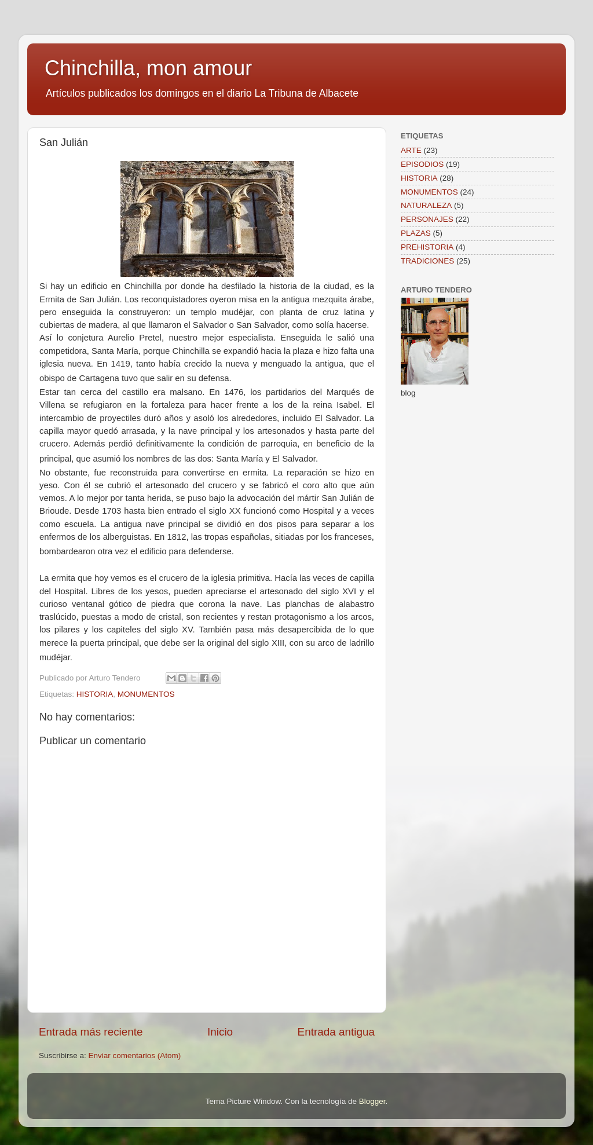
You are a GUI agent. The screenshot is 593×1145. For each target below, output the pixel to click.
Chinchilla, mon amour (148, 68)
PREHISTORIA (427, 247)
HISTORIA (95, 694)
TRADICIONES (427, 261)
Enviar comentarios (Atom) (135, 1055)
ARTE (411, 150)
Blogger (372, 1101)
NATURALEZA (426, 205)
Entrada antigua (336, 1032)
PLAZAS (416, 233)
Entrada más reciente (91, 1032)
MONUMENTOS (146, 694)
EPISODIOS (422, 164)
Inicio (220, 1032)
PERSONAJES (427, 219)
